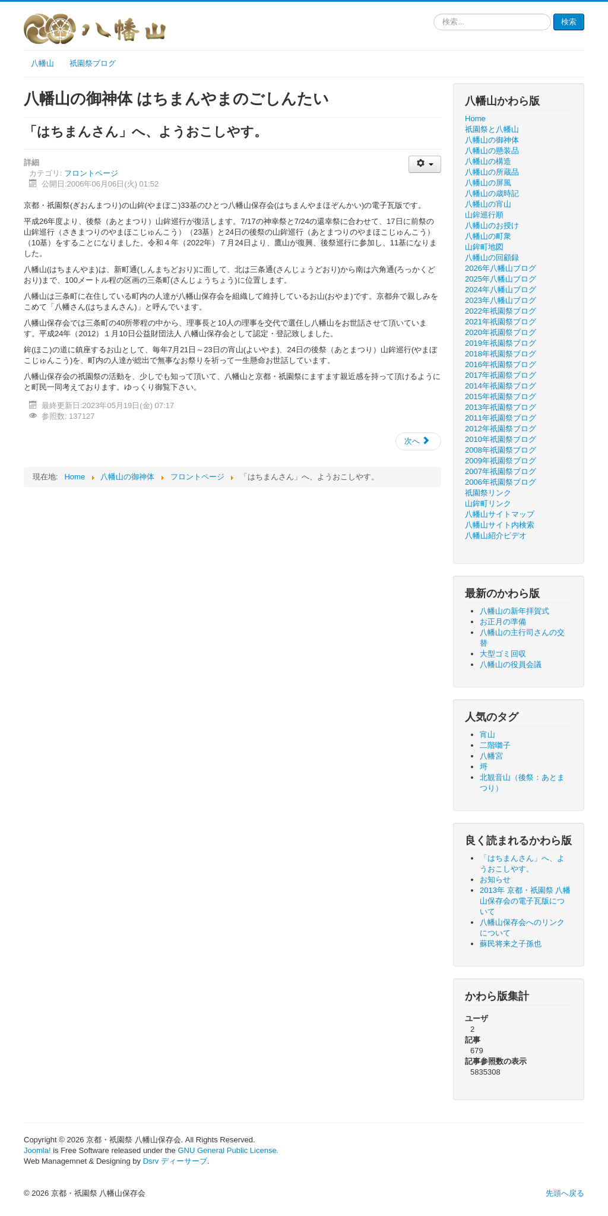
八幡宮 (491, 755)
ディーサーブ (184, 1161)
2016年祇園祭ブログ (500, 364)
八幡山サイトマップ (499, 514)
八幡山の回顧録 (492, 257)
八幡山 (42, 63)
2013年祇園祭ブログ (500, 407)
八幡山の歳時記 (492, 193)
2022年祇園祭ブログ (500, 311)
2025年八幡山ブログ (500, 278)
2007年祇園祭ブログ (500, 471)
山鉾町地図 (484, 246)
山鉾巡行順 (484, 214)
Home (475, 118)
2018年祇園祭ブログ (500, 353)
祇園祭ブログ (92, 63)
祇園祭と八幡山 (492, 129)
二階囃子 (495, 745)
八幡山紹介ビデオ (496, 535)
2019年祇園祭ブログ (500, 343)
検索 (569, 21)
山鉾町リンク (488, 503)
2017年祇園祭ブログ (500, 375)
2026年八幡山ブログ (500, 268)
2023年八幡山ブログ (500, 300)
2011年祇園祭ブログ (500, 417)
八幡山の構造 (488, 161)
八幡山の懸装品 (492, 150)
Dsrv (151, 1161)
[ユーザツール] (424, 164)
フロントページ (91, 173)
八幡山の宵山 (488, 204)
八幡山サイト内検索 (499, 524)
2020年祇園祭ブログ (500, 332)
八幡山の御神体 (492, 139)
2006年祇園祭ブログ (500, 482)
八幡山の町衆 (488, 236)
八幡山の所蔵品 (492, 172)
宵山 (487, 734)
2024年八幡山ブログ (500, 289)
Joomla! (37, 1150)
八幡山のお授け (492, 225)
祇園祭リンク (488, 492)
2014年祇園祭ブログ (500, 385)
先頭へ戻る (565, 1193)
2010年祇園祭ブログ (500, 439)
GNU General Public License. (228, 1150)
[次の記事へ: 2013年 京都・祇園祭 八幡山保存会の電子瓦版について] (418, 441)
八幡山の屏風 (488, 182)
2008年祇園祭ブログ (500, 450)
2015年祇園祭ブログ (500, 396)
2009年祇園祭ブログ (500, 460)
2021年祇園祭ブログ (500, 321)
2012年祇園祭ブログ (500, 428)
